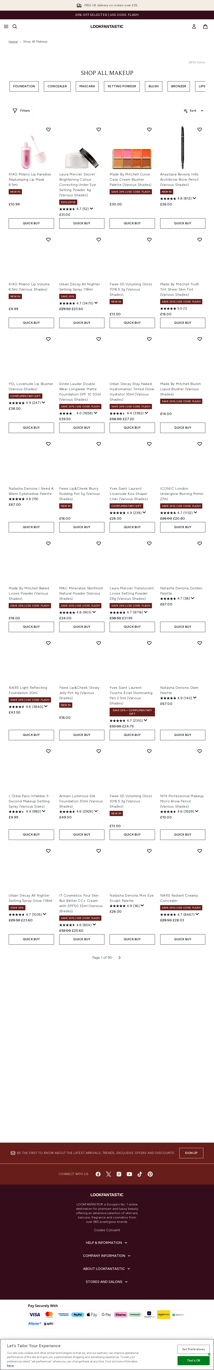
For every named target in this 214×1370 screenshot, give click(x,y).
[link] (194, 26)
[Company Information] (107, 1256)
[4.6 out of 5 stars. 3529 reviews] (177, 811)
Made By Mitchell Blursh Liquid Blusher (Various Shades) (180, 389)
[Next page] (119, 957)
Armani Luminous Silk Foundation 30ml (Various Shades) (81, 801)
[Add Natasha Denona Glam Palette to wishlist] (199, 643)
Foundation (24, 86)
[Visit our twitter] (108, 1174)
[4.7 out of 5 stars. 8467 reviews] (177, 914)
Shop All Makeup (107, 73)
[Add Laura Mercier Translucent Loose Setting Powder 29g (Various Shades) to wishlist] (149, 543)
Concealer (57, 86)
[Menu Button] (6, 26)
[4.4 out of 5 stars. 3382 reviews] (127, 413)
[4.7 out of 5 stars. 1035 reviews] (25, 914)
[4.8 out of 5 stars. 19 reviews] (23, 499)
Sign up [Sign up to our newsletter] (191, 1153)
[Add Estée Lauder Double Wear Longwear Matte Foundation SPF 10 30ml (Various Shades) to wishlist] (99, 339)
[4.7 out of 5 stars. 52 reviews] (74, 209)
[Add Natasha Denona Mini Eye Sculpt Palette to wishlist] (149, 851)
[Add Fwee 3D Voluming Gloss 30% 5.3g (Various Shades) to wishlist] (149, 751)
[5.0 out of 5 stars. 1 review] (173, 308)
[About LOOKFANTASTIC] (107, 1269)
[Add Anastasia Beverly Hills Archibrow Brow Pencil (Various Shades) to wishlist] (199, 129)
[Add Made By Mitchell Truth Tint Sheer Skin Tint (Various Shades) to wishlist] (199, 239)
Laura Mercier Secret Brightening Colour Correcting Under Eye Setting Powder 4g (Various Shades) (77, 184)
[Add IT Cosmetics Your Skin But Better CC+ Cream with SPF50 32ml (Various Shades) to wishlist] (99, 851)
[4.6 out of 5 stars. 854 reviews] (75, 925)
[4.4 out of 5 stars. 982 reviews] (25, 811)
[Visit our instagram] (119, 1174)
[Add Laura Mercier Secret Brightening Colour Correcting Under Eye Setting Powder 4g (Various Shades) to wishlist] (99, 129)
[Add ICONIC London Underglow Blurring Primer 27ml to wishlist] (199, 444)
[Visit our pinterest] (150, 1174)
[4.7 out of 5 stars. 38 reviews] (175, 598)
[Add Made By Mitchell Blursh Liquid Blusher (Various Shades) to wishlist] (199, 339)
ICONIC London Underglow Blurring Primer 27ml (182, 493)
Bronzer (178, 86)
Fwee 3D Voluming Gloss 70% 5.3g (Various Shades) (131, 289)
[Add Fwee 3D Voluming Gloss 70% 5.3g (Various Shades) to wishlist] (149, 239)
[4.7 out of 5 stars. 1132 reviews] (176, 513)
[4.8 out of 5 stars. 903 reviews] (75, 612)
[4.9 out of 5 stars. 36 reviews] (125, 906)
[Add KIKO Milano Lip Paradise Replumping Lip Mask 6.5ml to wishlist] (48, 129)
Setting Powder (122, 86)
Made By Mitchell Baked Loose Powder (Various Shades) (29, 593)
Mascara (87, 86)
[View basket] (205, 26)
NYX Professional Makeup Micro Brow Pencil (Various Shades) (182, 801)
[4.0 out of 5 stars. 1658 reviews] (76, 413)
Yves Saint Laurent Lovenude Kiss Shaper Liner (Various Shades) (129, 493)
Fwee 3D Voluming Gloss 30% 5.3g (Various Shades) (131, 801)
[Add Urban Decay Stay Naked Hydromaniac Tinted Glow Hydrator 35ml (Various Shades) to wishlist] (149, 339)
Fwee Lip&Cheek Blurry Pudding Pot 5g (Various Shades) (79, 493)
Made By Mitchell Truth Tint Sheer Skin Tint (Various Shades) (179, 289)
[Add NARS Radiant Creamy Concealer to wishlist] (199, 851)
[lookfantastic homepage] (107, 26)
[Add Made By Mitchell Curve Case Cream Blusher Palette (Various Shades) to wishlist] (149, 129)
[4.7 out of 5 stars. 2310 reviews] (126, 720)
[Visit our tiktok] (140, 1174)
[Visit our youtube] (129, 1174)
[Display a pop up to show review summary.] (91, 208)
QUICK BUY (31, 223)
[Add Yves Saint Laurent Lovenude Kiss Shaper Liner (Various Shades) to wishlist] (149, 444)
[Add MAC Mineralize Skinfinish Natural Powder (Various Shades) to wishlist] (99, 543)
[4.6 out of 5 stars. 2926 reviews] (76, 811)
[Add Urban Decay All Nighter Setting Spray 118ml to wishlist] (99, 239)
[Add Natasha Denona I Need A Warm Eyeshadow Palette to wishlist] (48, 444)
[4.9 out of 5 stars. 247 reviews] (25, 403)
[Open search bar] (14, 26)
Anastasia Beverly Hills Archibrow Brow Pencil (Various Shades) (179, 179)
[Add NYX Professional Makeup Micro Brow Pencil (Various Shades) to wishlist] (199, 751)
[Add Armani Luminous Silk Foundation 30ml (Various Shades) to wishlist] (99, 751)
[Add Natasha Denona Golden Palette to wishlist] (199, 543)
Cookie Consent (107, 1230)
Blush (154, 86)
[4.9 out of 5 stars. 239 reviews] (126, 513)
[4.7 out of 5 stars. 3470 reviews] (76, 303)
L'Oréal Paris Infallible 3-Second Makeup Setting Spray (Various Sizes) (29, 801)
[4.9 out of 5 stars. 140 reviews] (176, 698)
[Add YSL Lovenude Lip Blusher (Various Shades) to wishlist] (48, 339)
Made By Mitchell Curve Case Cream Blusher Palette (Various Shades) (130, 179)
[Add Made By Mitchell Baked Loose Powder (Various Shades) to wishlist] (48, 543)
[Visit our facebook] (98, 1174)
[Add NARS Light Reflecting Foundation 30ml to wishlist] (48, 643)
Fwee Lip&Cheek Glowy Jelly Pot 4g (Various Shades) (79, 693)
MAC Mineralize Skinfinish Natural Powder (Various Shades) (81, 593)
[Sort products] (194, 111)
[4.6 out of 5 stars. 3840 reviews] (26, 706)
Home (13, 41)
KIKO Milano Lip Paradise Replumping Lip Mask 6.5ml (30, 179)
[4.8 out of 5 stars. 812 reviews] (176, 198)
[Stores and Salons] (107, 1282)
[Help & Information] (107, 1243)
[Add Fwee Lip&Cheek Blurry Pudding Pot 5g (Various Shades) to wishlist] (99, 444)
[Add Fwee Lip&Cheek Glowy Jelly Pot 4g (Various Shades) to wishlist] (99, 643)
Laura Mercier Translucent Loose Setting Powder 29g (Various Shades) (132, 593)
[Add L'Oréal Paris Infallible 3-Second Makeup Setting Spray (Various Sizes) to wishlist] (48, 751)
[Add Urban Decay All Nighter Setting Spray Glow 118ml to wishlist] (48, 851)
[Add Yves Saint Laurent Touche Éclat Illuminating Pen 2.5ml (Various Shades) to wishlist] (149, 643)
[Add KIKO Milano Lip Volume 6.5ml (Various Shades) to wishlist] (48, 239)
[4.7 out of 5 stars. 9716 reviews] (126, 612)
